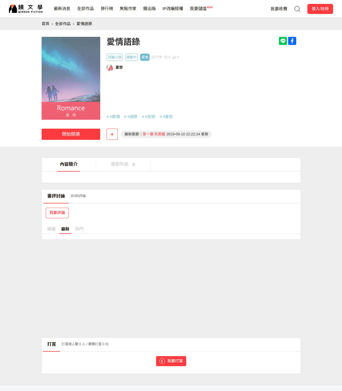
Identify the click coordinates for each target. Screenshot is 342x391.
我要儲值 (198, 12)
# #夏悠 (166, 116)
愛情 (145, 57)
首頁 (45, 23)
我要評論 (57, 212)
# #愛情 (113, 116)
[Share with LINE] (283, 41)
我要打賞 (171, 361)
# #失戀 (148, 116)
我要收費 (279, 8)
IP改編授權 (172, 12)
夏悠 (119, 67)
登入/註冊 (320, 8)
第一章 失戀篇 (154, 134)
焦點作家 (128, 12)
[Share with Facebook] (292, 41)
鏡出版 (149, 12)
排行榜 (107, 12)
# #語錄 (130, 116)
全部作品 (85, 12)
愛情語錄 (84, 23)
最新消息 (62, 12)
